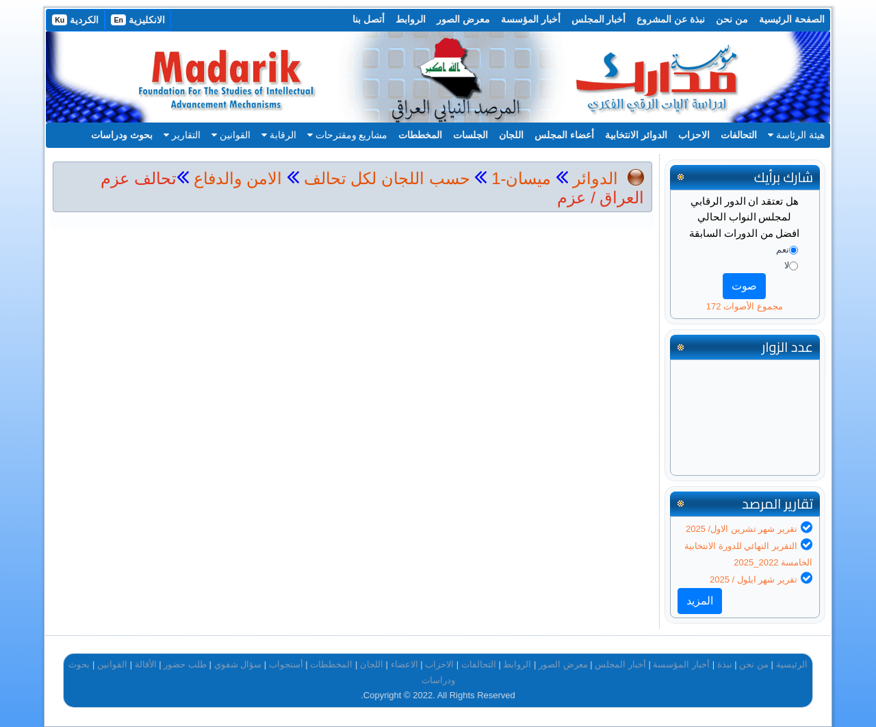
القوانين (230, 134)
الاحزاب (694, 134)
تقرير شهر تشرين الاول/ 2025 (741, 529)
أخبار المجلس (598, 19)
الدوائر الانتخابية (636, 134)
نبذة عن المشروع (670, 19)
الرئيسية (792, 664)
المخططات (420, 134)
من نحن (732, 19)
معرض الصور (463, 19)
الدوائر (595, 178)
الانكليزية (138, 19)
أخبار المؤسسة (531, 19)
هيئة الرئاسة (796, 134)
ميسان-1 (519, 178)
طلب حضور (185, 664)
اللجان (511, 134)
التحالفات (739, 134)
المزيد (699, 601)
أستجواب (286, 664)
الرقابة (278, 134)
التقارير (182, 134)
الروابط (411, 19)
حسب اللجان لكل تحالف (387, 178)
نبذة (724, 664)
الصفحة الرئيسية (792, 19)
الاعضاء (404, 664)
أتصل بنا (368, 19)
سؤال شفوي (238, 664)
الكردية (75, 19)
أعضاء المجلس (564, 134)
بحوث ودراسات (122, 134)
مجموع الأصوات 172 (744, 306)
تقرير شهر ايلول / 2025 (753, 579)
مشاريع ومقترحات (347, 134)
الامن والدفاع (235, 178)
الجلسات (470, 134)
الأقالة (146, 664)
